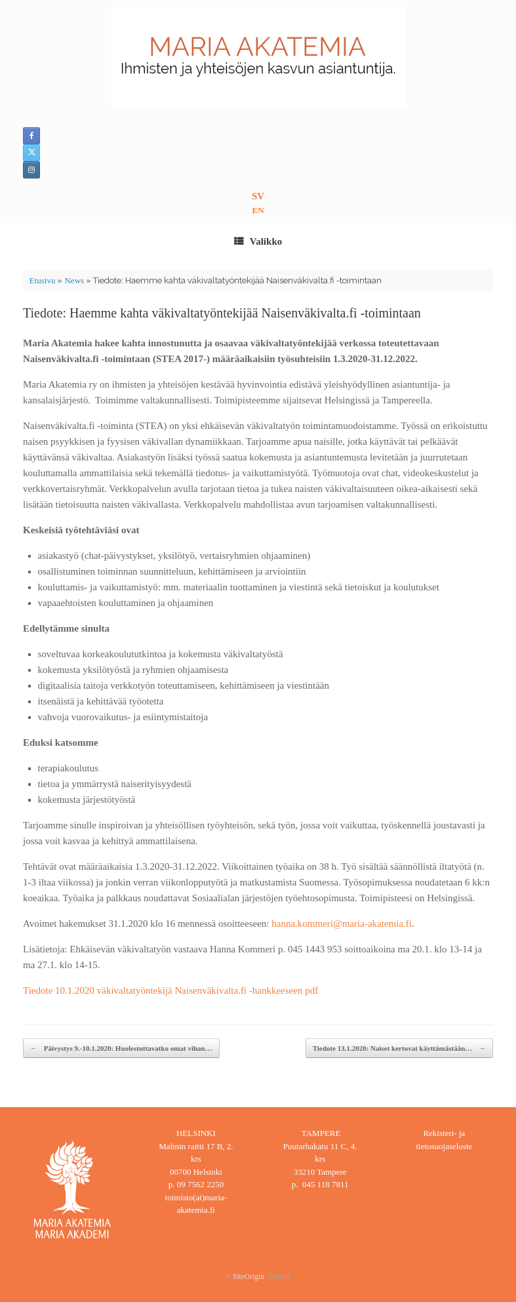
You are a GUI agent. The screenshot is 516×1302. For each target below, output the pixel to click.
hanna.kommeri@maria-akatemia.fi (341, 923)
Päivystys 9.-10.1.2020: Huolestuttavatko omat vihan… (121, 1048)
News (74, 280)
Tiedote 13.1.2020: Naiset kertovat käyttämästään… (399, 1048)
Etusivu (43, 280)
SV (258, 196)
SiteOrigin (248, 1276)
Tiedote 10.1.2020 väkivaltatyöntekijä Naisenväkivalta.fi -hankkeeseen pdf (170, 990)
